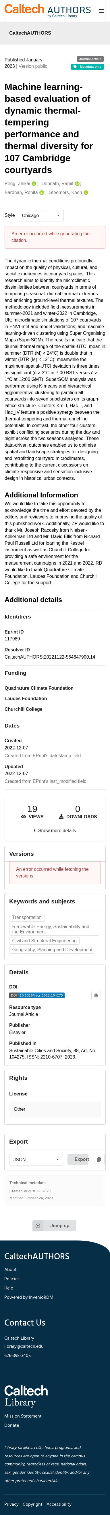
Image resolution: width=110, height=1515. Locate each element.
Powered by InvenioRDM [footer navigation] (28, 1297)
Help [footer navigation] (8, 1288)
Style (10, 215)
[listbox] (41, 215)
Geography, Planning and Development (52, 949)
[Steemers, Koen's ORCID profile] (85, 192)
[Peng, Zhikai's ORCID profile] (33, 184)
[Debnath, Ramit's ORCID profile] (77, 184)
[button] (55, 1109)
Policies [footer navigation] (12, 1279)
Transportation (27, 917)
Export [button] (81, 1159)
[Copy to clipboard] (96, 995)
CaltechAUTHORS (30, 33)
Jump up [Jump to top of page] (51, 1225)
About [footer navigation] (10, 1270)
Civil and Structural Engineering (44, 940)
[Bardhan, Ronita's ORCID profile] (41, 192)
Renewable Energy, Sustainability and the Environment (50, 929)
